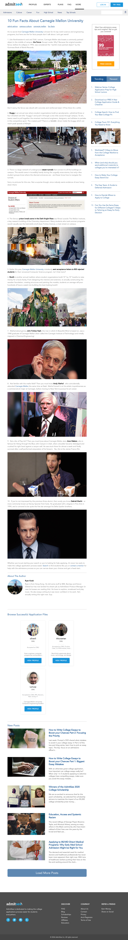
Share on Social (108, 912)
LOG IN (103, 5)
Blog (63, 912)
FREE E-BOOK (106, 64)
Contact (84, 912)
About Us (84, 909)
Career (29, 12)
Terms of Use (86, 920)
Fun (37, 12)
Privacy (83, 914)
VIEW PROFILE (33, 660)
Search (45, 566)
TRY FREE (116, 5)
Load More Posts (47, 873)
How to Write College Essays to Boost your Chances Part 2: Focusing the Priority (67, 733)
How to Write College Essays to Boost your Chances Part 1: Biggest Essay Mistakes (66, 761)
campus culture (26, 26)
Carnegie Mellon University (32, 32)
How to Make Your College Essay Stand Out (106, 176)
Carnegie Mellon (21, 386)
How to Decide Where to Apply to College (105, 196)
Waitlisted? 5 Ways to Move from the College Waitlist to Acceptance (106, 152)
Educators (65, 923)
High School (48, 12)
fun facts (51, 26)
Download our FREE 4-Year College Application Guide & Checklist (107, 102)
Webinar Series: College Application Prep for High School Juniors (105, 89)
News (60, 12)
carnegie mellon (40, 26)
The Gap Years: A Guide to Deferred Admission (106, 186)
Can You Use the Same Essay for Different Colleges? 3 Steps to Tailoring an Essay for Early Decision (107, 209)
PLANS (60, 5)
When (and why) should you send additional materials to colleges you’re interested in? (107, 165)
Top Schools (71, 12)
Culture (19, 12)
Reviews (64, 917)
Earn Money (106, 909)
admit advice (13, 26)
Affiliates (64, 920)
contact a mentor (77, 566)
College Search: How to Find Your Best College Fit (107, 113)
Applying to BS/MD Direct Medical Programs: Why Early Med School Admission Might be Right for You (66, 845)
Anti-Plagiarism (86, 917)
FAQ (69, 5)
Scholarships (66, 914)
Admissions (7, 12)
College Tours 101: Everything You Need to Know (107, 123)
